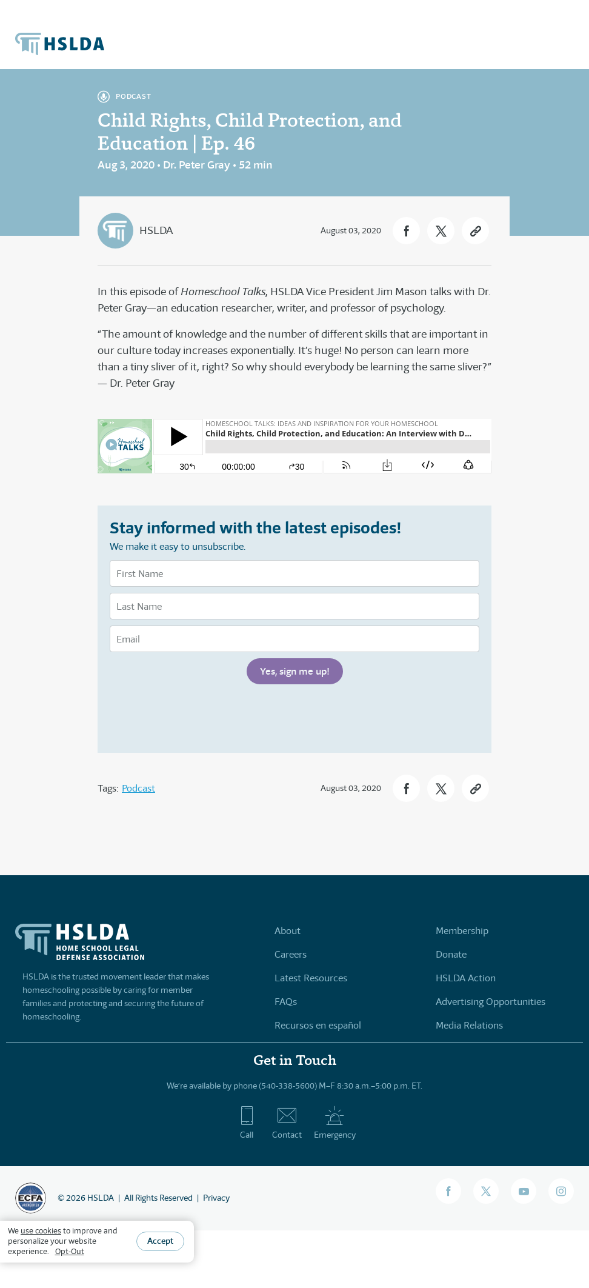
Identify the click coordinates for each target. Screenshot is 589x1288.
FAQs (286, 1001)
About (288, 930)
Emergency (335, 1122)
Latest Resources (311, 978)
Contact (287, 1122)
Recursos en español (318, 1025)
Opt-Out (69, 1251)
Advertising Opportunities (490, 1001)
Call (247, 1122)
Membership (462, 930)
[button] (406, 230)
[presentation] (202, 717)
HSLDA (156, 230)
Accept (160, 1240)
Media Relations (469, 1025)
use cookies (41, 1231)
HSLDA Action (466, 978)
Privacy (216, 1197)
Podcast (138, 788)
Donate (451, 954)
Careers (291, 954)
